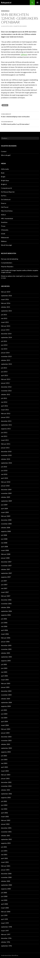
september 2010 (6, 463)
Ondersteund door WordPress (9, 955)
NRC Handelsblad (7, 218)
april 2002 (4, 813)
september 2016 (6, 295)
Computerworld (6, 188)
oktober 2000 (5, 881)
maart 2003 (5, 771)
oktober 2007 (5, 569)
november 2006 (6, 603)
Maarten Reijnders (20, 26)
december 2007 (6, 562)
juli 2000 (4, 892)
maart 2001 (5, 862)
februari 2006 (5, 638)
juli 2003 (4, 756)
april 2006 (4, 630)
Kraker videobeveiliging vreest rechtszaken (20, 115)
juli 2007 (4, 581)
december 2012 (6, 387)
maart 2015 (5, 322)
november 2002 (6, 786)
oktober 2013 (5, 360)
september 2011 (6, 425)
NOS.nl (3, 215)
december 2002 (6, 782)
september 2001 (6, 839)
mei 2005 (4, 672)
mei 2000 (4, 900)
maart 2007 (5, 592)
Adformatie (5, 169)
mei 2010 (4, 474)
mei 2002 (4, 809)
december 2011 (6, 421)
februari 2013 (5, 379)
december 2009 (6, 489)
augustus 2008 (6, 531)
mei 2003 (4, 763)
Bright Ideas (5, 180)
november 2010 (6, 455)
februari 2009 (5, 516)
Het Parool (4, 207)
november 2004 (6, 695)
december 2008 (6, 520)
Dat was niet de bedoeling (9, 259)
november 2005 (6, 649)
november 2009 (6, 493)
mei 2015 (4, 318)
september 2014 (6, 337)
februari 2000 (5, 911)
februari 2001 (5, 866)
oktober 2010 (5, 459)
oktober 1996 (5, 942)
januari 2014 (5, 353)
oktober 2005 (5, 653)
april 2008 (4, 546)
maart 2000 (5, 908)
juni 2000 (4, 896)
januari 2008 (5, 558)
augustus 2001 (6, 843)
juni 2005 (4, 668)
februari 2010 (5, 482)
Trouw (3, 226)
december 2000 (6, 873)
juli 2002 (4, 801)
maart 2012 (5, 410)
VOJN (3, 234)
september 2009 (6, 501)
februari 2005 (5, 683)
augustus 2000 (6, 889)
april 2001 (4, 858)
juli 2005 (4, 664)
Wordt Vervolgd (6, 245)
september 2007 (6, 573)
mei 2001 (4, 854)
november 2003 (6, 740)
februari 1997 (5, 934)
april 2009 (4, 508)
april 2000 (4, 904)
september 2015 (6, 311)
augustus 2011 (6, 429)
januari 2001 (5, 870)
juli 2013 (4, 368)
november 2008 (6, 524)
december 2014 (6, 334)
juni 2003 (4, 759)
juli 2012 (4, 398)
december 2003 (6, 737)
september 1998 (6, 927)
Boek (2, 173)
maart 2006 (5, 634)
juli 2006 (4, 619)
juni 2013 (4, 372)
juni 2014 (4, 345)
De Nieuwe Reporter (8, 192)
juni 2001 (4, 851)
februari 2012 (5, 413)
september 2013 (6, 364)
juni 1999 (4, 915)
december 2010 (6, 451)
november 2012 (6, 391)
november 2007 (6, 565)
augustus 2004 (6, 706)
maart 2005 (5, 680)
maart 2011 (5, 440)
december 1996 (6, 938)
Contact (3, 151)
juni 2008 (4, 539)
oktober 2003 (5, 744)
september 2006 (6, 611)
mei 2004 (4, 718)
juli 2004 (4, 710)
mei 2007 (4, 588)
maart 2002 (5, 816)
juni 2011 (4, 432)
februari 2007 (5, 596)
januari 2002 (5, 824)
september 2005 (6, 657)
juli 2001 (4, 847)
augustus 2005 (6, 661)
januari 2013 (5, 383)
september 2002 (6, 794)
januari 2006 (5, 642)
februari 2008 (5, 554)
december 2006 (6, 600)
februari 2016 (5, 303)
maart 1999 (5, 923)
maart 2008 (5, 550)
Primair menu (37, 2)
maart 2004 (5, 725)
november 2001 (6, 832)
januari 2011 (5, 448)
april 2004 (4, 721)
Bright (3, 177)
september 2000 (6, 885)
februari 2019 (5, 292)
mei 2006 (4, 626)
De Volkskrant (5, 199)
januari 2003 (5, 778)
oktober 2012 (5, 394)
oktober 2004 (5, 699)
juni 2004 (4, 714)
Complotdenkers (6, 263)
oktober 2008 (5, 527)
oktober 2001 (5, 835)
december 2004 (6, 691)
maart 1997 (5, 930)
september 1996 (6, 946)
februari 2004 (5, 729)
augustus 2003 (6, 752)
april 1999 (4, 919)
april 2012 (4, 406)
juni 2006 (4, 622)
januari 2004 (5, 733)
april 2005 (4, 676)
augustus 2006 (6, 615)
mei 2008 (4, 543)
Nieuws (5, 105)
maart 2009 (5, 512)
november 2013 (6, 356)
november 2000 (6, 877)
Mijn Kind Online (6, 211)
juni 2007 (4, 584)
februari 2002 (5, 820)
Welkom (4, 241)
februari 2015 (5, 326)
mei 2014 (4, 349)
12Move (24, 54)
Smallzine (4, 222)
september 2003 (6, 748)
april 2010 (4, 478)
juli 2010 (4, 467)
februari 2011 (5, 444)
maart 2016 (5, 299)
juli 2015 (4, 314)
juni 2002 (4, 805)
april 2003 (4, 767)
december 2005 (6, 645)
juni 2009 (4, 505)
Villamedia (4, 230)
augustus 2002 (6, 797)
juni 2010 (4, 470)
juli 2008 (4, 535)
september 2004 (6, 702)
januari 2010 (5, 486)
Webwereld (5, 11)
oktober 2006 (5, 607)
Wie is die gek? (6, 155)
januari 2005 (5, 687)
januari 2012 (5, 417)
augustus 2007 (6, 577)
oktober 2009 (5, 497)
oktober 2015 (5, 307)
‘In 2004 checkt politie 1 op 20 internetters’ (20, 122)
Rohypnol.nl (6, 2)
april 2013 (4, 375)
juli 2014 (4, 341)
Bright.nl (4, 184)
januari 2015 (5, 330)
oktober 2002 (5, 790)
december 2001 (6, 828)
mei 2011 (4, 436)
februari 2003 (5, 775)
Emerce (3, 203)
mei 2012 (4, 402)
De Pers (3, 196)
